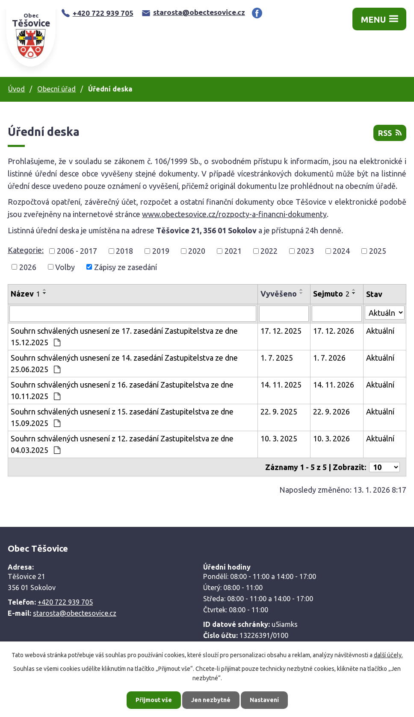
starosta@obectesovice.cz (193, 12)
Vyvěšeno (278, 293)
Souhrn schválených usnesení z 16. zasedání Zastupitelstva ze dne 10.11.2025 (122, 390)
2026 (27, 266)
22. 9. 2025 (278, 411)
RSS (390, 133)
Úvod (16, 89)
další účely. (388, 655)
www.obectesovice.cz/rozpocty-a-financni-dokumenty (234, 214)
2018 (124, 251)
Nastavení (264, 699)
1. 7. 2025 (276, 357)
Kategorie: (26, 250)
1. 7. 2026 (329, 357)
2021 (233, 251)
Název (25, 293)
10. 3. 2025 (278, 438)
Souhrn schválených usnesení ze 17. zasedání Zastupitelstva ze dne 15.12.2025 (124, 336)
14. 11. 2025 (281, 384)
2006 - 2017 (77, 251)
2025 (377, 251)
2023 (305, 251)
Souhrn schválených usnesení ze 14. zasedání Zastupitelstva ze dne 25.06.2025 (124, 363)
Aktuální (380, 330)
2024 (341, 251)
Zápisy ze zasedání (125, 266)
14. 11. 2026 (333, 384)
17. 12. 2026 (333, 330)
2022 (269, 251)
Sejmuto (331, 293)
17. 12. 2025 (281, 330)
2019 (160, 251)
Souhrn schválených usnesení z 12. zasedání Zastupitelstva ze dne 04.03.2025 (122, 444)
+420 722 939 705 (97, 13)
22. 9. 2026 (331, 411)
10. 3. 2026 (331, 438)
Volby (65, 266)
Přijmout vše (154, 699)
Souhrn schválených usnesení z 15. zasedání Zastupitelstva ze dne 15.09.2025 (122, 417)
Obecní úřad (56, 89)
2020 (196, 251)
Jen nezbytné (211, 699)
